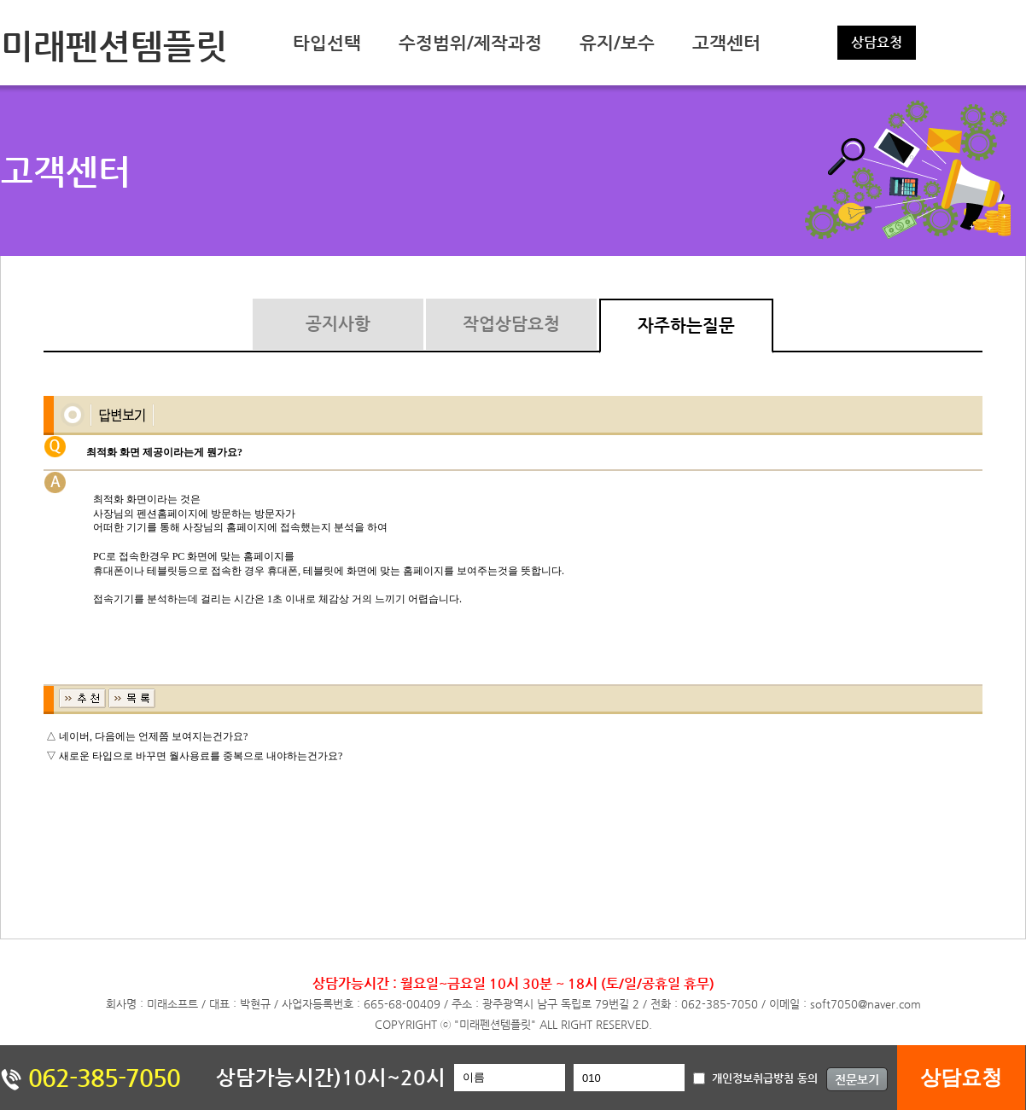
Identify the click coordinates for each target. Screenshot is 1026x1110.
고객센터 (726, 42)
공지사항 (338, 324)
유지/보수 (617, 42)
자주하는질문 (686, 325)
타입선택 (327, 42)
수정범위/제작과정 (470, 42)
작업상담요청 (511, 324)
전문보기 (857, 1079)
